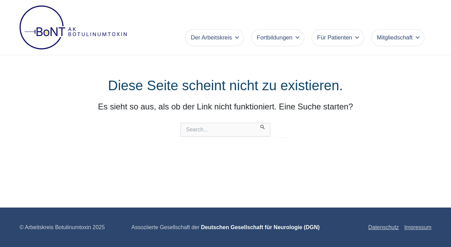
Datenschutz (383, 227)
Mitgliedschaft (398, 37)
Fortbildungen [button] (278, 37)
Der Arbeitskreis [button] (215, 37)
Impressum (417, 227)
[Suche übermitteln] (262, 126)
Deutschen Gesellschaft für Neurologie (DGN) (260, 227)
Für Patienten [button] (338, 37)
